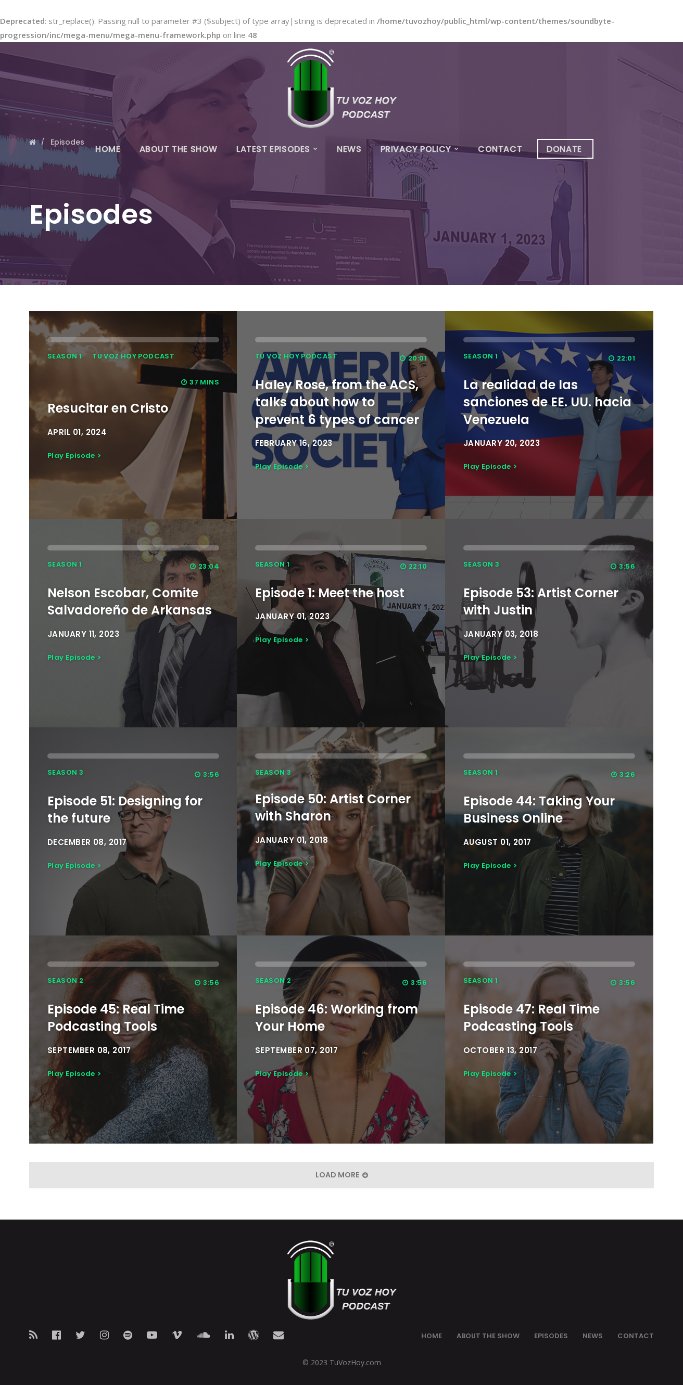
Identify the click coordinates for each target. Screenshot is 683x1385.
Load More (341, 1175)
